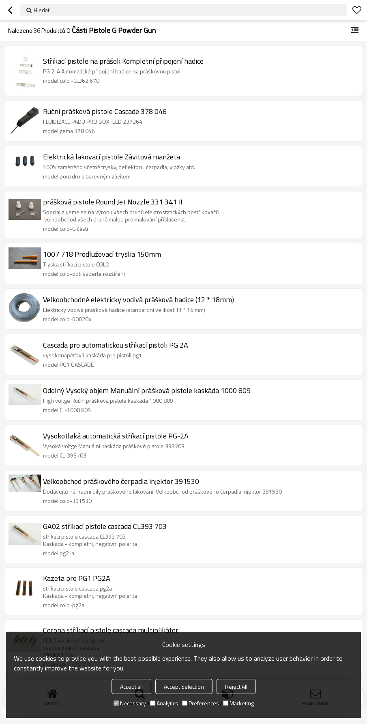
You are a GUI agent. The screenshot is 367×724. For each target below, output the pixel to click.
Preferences (200, 703)
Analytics (164, 703)
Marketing (238, 703)
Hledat (41, 10)
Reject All (236, 686)
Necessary (130, 703)
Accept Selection (184, 686)
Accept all (131, 686)
